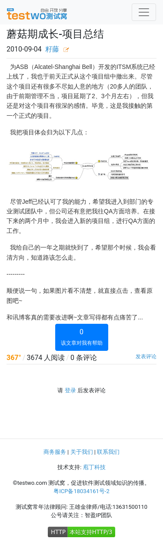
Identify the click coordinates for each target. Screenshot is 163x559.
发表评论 (146, 356)
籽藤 (52, 49)
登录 (70, 390)
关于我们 (81, 452)
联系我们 (108, 452)
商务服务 (54, 452)
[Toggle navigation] (144, 12)
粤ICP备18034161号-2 (81, 491)
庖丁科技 (94, 467)
